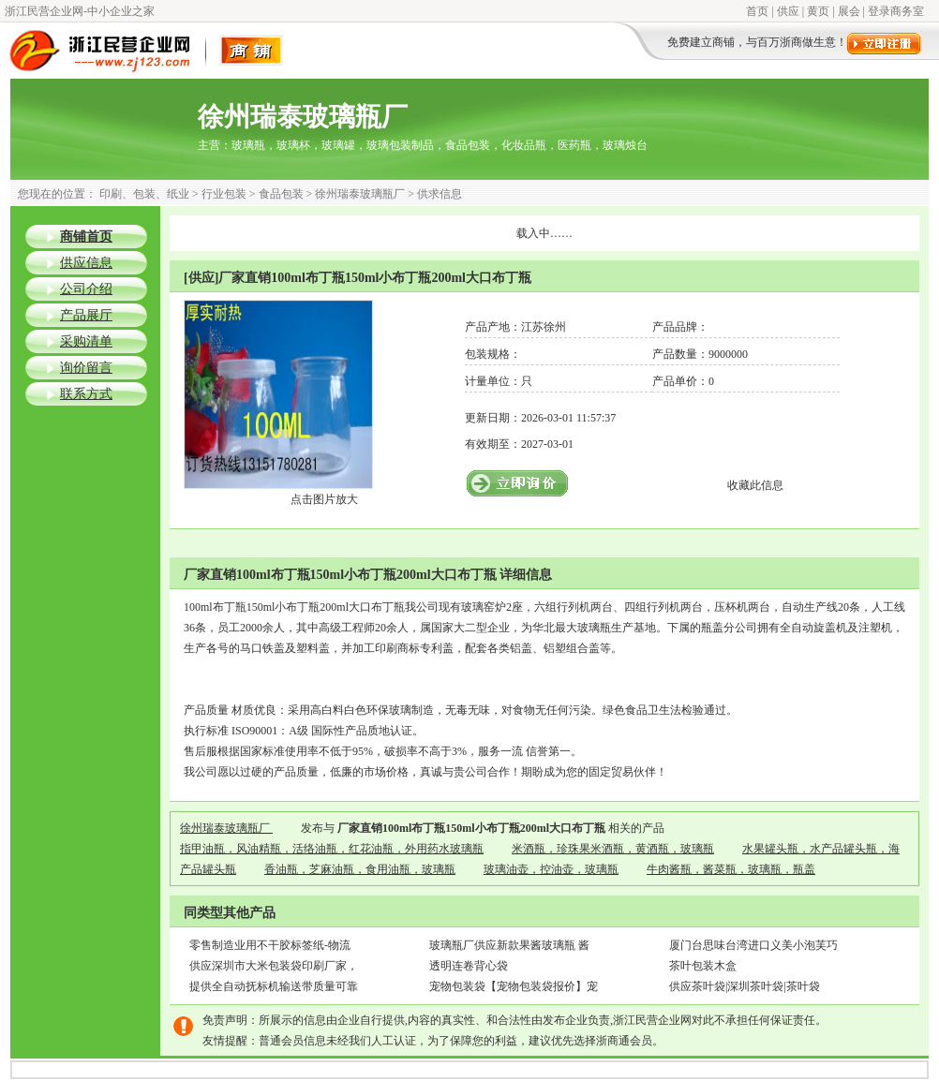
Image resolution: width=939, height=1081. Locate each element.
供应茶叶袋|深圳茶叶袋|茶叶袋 (744, 986)
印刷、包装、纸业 (144, 193)
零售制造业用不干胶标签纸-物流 (269, 945)
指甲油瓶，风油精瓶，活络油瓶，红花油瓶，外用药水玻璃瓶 (332, 848)
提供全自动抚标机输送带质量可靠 (273, 986)
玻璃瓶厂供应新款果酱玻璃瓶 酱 (509, 945)
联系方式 (86, 394)
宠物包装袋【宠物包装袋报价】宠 (513, 986)
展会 (849, 11)
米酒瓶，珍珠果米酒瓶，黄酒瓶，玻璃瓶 (613, 848)
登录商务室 (896, 11)
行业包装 (223, 193)
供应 (788, 11)
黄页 (818, 11)
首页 (757, 11)
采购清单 (86, 341)
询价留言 (86, 368)
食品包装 (281, 193)
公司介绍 (86, 289)
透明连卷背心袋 (468, 965)
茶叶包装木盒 (703, 965)
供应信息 (86, 263)
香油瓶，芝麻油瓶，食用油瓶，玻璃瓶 (359, 869)
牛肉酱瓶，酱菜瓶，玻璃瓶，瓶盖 (731, 869)
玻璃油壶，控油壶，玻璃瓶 (551, 869)
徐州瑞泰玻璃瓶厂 (360, 193)
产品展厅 (86, 315)
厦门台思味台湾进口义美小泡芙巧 (753, 945)
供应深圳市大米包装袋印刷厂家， (273, 965)
